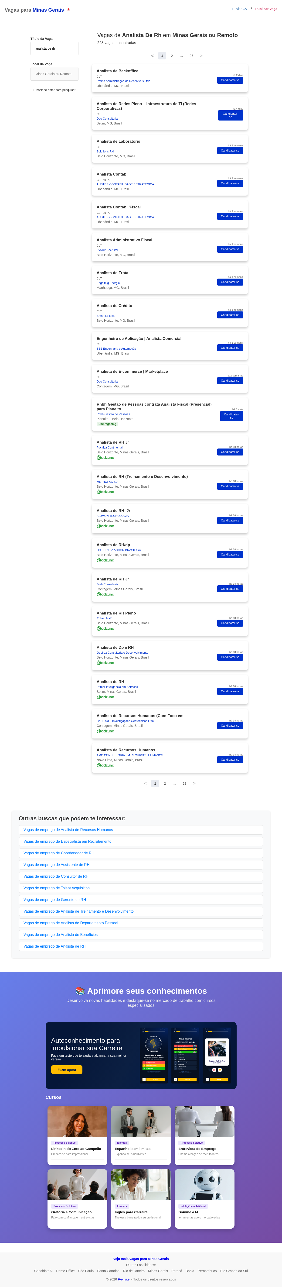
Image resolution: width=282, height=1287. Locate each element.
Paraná (176, 1271)
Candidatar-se (230, 80)
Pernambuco (207, 1271)
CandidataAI (43, 1271)
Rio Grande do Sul (234, 1271)
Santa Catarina (108, 1271)
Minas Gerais (158, 1271)
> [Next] (201, 55)
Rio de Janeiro (134, 1271)
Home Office (65, 1271)
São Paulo (86, 1271)
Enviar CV (239, 9)
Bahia (190, 1271)
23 (192, 56)
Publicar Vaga (266, 9)
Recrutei (124, 1279)
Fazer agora (67, 1070)
